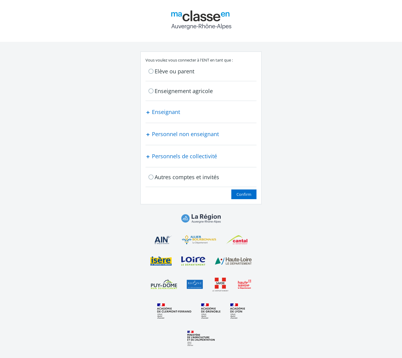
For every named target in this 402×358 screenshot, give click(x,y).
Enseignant (163, 111)
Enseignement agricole (184, 91)
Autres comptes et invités (187, 177)
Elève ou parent (174, 71)
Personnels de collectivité (181, 156)
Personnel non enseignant (182, 134)
